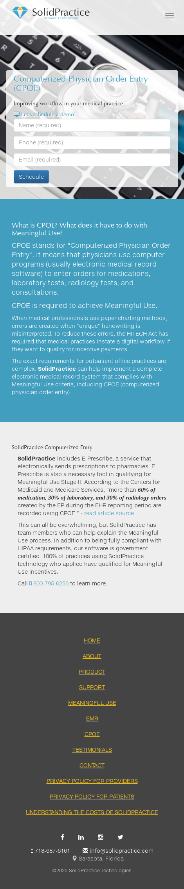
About (92, 656)
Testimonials (92, 749)
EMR (92, 718)
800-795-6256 (49, 583)
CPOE (92, 734)
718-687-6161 (50, 850)
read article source (109, 513)
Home (92, 640)
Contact (92, 765)
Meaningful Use (92, 702)
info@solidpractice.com (118, 850)
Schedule (31, 176)
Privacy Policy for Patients (92, 796)
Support (92, 687)
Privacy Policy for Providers (92, 780)
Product (92, 671)
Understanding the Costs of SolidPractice (92, 812)
